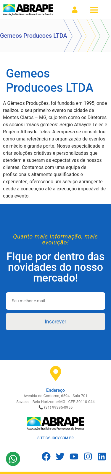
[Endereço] (55, 373)
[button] (94, 9)
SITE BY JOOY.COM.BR (55, 438)
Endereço (55, 390)
